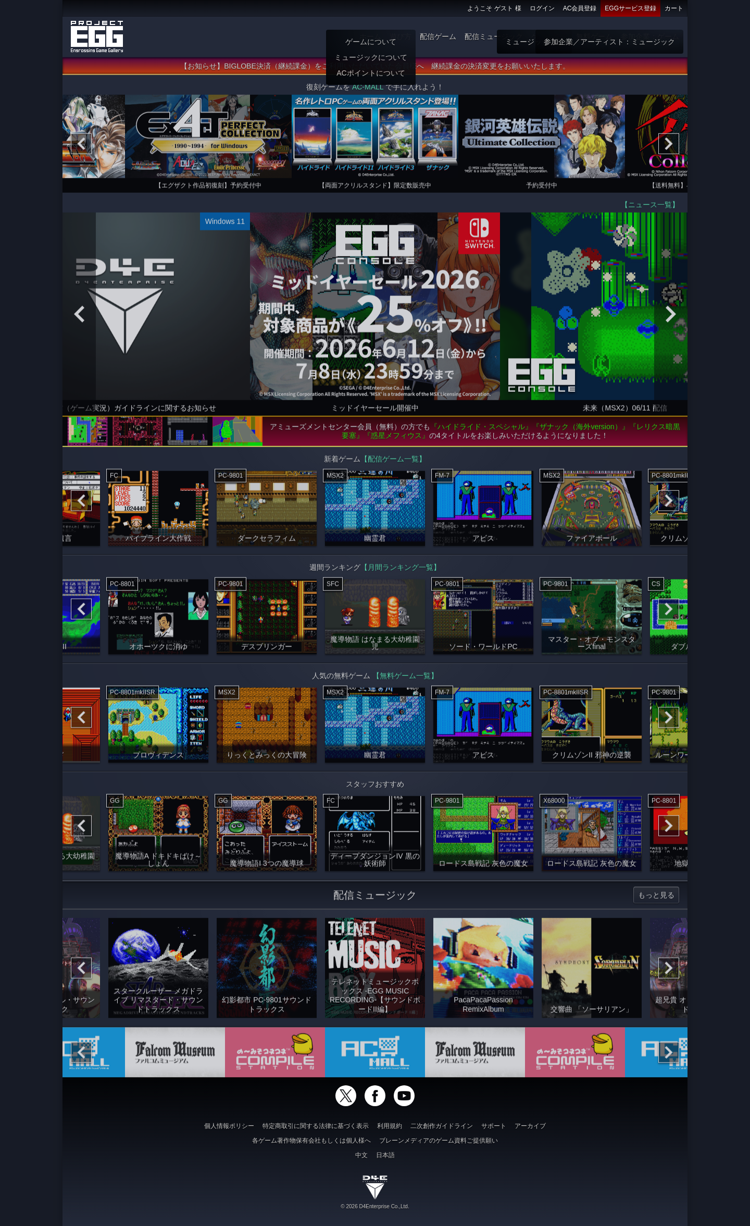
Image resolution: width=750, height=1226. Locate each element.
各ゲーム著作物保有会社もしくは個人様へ (311, 1140)
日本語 (385, 1155)
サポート (493, 1126)
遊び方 (400, 36)
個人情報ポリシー (229, 1126)
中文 (361, 1155)
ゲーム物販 (549, 36)
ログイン (542, 8)
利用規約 (389, 1126)
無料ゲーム (594, 36)
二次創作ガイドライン (441, 1126)
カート (674, 8)
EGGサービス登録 (630, 8)
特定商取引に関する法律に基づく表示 (315, 1126)
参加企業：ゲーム (650, 36)
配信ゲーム (438, 36)
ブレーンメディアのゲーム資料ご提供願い (438, 1140)
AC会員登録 (580, 8)
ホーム (370, 36)
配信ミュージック (494, 36)
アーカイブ (530, 1126)
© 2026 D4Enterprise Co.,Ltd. (375, 1206)
